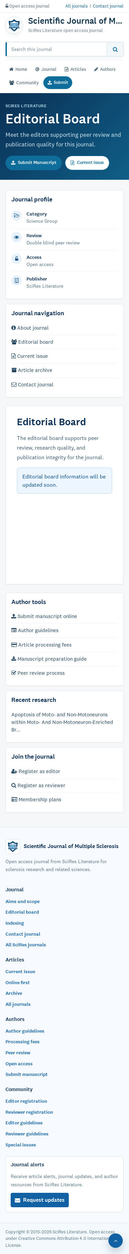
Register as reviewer (38, 785)
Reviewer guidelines (27, 1134)
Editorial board (32, 342)
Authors (105, 69)
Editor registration (26, 1101)
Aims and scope (23, 901)
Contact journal (108, 6)
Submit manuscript (27, 1074)
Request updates (40, 1199)
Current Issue (87, 163)
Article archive (31, 370)
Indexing (15, 923)
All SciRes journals (26, 945)
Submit (57, 82)
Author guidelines (34, 630)
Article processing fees (41, 644)
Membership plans (36, 799)
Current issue (29, 356)
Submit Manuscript (33, 163)
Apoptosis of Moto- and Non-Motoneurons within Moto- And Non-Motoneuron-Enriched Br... (62, 722)
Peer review (18, 1052)
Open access (19, 1063)
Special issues (21, 1145)
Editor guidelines (24, 1123)
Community (24, 82)
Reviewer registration (29, 1112)
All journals (76, 6)
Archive (14, 993)
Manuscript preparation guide (49, 659)
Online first (18, 982)
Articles (75, 69)
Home (18, 69)
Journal (45, 69)
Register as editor (35, 771)
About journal (30, 327)
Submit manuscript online (44, 616)
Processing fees (23, 1041)
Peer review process (38, 673)
